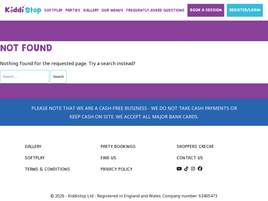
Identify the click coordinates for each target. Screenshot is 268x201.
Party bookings (118, 147)
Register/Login (244, 10)
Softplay (35, 158)
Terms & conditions (47, 169)
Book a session (206, 10)
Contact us (190, 158)
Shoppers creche (195, 147)
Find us (108, 158)
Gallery (33, 147)
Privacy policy (116, 169)
